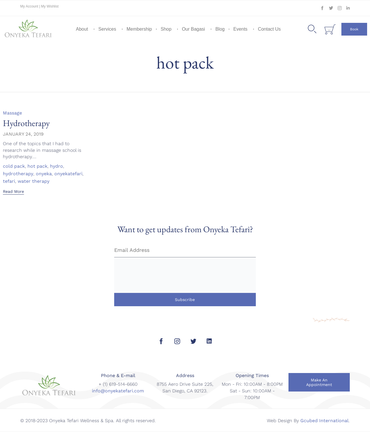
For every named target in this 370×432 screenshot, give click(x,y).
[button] (354, 29)
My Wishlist (50, 6)
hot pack (37, 166)
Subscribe (185, 299)
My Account (29, 6)
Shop (166, 29)
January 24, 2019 (23, 134)
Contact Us (269, 29)
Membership (139, 29)
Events (240, 29)
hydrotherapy (18, 173)
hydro (56, 166)
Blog (220, 29)
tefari (9, 181)
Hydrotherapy (26, 123)
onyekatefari (68, 173)
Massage (12, 113)
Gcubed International (324, 420)
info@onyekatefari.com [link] (118, 391)
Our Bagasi (193, 29)
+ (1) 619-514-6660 (118, 384)
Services (107, 29)
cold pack (14, 166)
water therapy (33, 181)
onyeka (44, 173)
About (82, 29)
